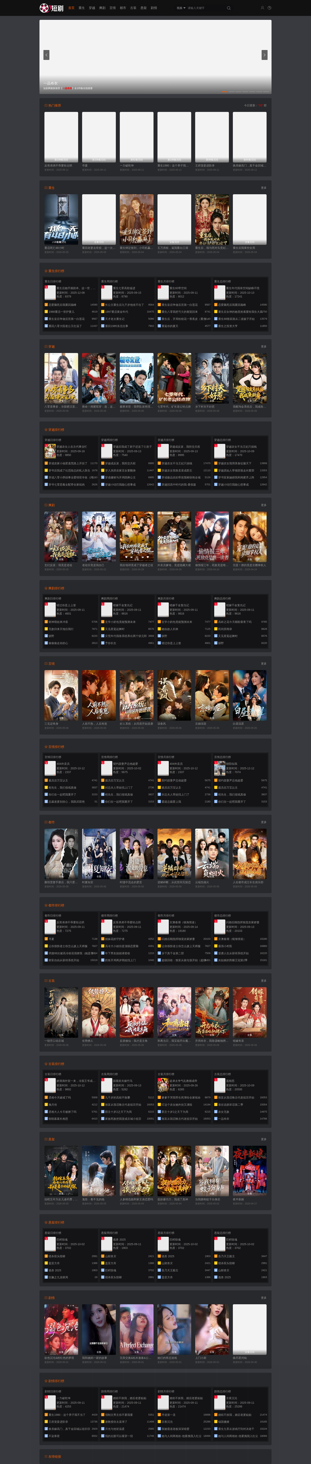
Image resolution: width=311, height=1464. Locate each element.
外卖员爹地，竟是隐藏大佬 (174, 565)
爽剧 (102, 8)
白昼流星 (238, 723)
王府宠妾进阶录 (205, 165)
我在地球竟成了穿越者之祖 (136, 565)
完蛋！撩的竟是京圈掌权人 (249, 565)
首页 (71, 8)
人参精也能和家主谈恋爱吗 (136, 1199)
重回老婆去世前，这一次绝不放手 (99, 247)
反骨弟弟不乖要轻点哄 (58, 165)
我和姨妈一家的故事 (94, 1357)
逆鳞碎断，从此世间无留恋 (174, 882)
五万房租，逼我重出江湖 (172, 247)
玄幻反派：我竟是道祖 (58, 565)
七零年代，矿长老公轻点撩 (174, 406)
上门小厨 (200, 1357)
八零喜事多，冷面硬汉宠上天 (61, 406)
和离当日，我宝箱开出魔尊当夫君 (174, 1040)
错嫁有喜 (238, 1040)
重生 (82, 8)
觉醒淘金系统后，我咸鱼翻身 (250, 406)
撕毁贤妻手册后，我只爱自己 (61, 882)
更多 (264, 187)
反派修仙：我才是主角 (134, 1040)
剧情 (154, 8)
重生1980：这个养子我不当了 (174, 165)
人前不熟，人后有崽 (94, 723)
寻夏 (85, 165)
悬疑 (143, 8)
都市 (123, 8)
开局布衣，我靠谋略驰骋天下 (212, 1040)
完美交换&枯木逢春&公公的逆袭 (137, 1357)
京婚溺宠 (200, 723)
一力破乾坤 (127, 165)
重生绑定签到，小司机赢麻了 (137, 247)
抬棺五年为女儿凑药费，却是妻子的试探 (61, 1199)
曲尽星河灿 (240, 1357)
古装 (133, 8)
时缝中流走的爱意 (131, 882)
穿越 (92, 8)
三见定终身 (51, 723)
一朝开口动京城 (54, 1040)
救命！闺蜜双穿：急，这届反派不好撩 (99, 406)
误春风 (161, 723)
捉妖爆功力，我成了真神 (172, 1199)
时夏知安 (87, 882)
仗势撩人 (87, 1040)
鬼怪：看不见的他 (93, 1199)
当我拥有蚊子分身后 (207, 1199)
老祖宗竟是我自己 (93, 565)
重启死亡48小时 (54, 247)
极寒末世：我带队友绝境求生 (137, 406)
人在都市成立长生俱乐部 (248, 882)
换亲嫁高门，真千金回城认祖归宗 (250, 165)
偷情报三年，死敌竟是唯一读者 (212, 565)
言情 (112, 8)
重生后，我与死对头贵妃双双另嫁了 (212, 247)
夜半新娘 (238, 1199)
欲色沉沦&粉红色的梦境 (59, 1357)
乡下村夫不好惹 (205, 406)
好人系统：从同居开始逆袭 (136, 723)
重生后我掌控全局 (244, 247)
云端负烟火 (202, 882)
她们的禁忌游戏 (167, 1357)
